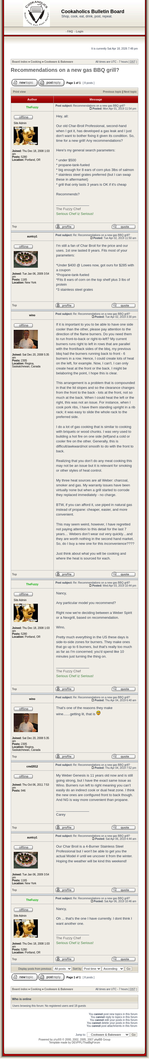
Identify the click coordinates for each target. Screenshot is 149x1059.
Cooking (36, 61)
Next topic (130, 91)
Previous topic (112, 91)
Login (79, 31)
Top (14, 226)
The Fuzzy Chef (68, 209)
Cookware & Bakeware (58, 61)
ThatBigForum (91, 1042)
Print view (19, 91)
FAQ (70, 31)
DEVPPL (77, 1042)
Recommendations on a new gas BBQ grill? (65, 70)
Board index (20, 61)
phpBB (57, 1039)
